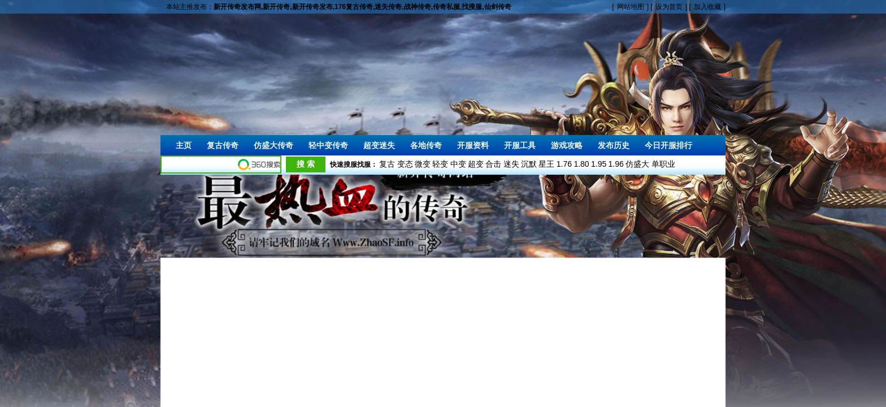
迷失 (511, 163)
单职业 (663, 163)
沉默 (529, 163)
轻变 (440, 163)
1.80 (581, 163)
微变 (423, 163)
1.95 (598, 163)
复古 (387, 163)
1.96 (616, 163)
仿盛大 (637, 163)
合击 (493, 163)
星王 (546, 163)
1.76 (564, 163)
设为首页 (669, 7)
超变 (476, 163)
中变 (458, 163)
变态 (405, 163)
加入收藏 (707, 7)
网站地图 (630, 7)
